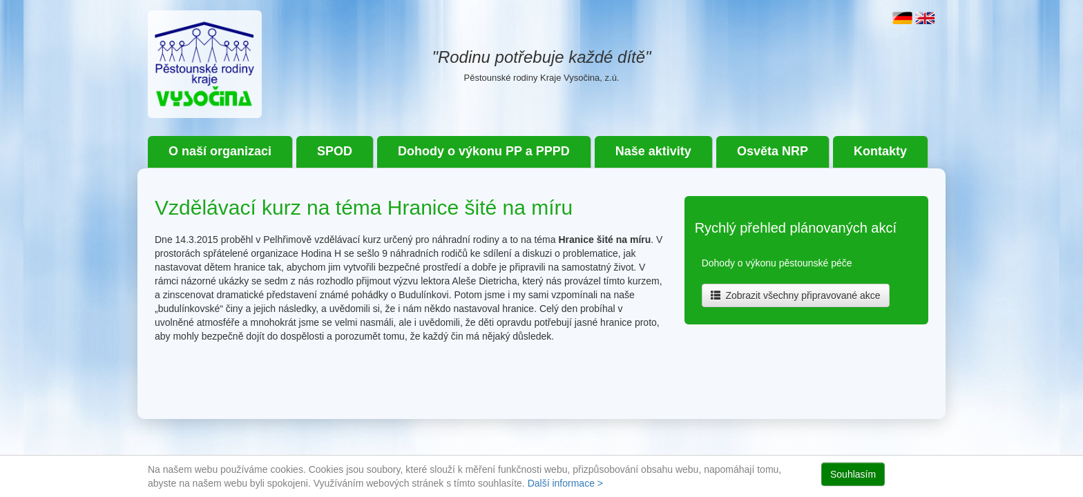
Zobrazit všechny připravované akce (796, 295)
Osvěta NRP (772, 151)
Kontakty (880, 151)
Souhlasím (853, 474)
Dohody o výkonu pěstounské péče (777, 263)
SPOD (334, 151)
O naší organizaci (220, 151)
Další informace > (565, 483)
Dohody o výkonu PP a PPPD (484, 151)
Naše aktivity (653, 151)
